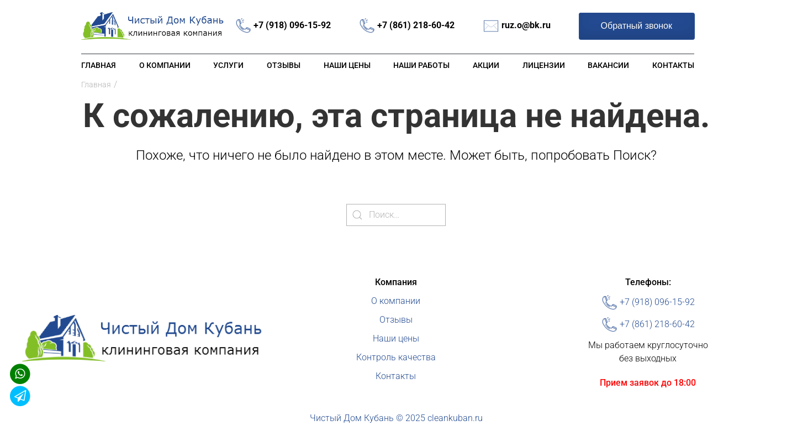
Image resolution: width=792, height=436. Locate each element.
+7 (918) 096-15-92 (292, 25)
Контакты (673, 65)
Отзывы (283, 65)
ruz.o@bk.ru (526, 25)
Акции (486, 65)
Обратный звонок (636, 25)
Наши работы (421, 65)
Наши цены (347, 65)
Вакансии (608, 65)
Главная (98, 65)
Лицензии (543, 65)
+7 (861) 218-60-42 (416, 25)
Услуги (228, 65)
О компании (165, 65)
